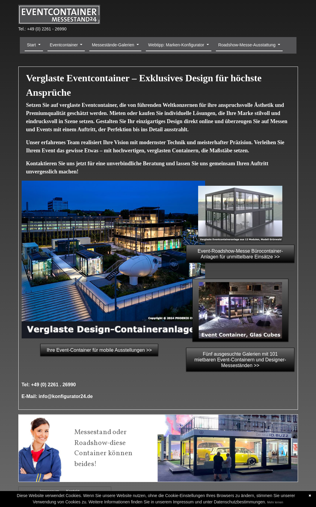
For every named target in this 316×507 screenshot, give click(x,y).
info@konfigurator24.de (65, 396)
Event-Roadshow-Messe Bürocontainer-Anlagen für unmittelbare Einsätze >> (240, 253)
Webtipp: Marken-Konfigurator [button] (176, 44)
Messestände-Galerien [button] (113, 44)
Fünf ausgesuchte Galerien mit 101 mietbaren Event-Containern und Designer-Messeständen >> (240, 359)
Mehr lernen (275, 502)
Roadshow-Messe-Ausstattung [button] (247, 44)
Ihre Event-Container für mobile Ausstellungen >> (99, 350)
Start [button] (32, 44)
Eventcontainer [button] (64, 44)
